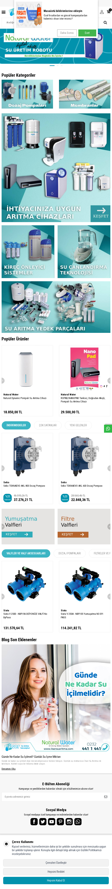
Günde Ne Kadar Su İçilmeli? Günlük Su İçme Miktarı (31, 759)
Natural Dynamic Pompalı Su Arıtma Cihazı (24, 400)
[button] (52, 65)
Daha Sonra (67, 32)
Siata (6, 612)
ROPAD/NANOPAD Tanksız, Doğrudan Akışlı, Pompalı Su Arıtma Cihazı (83, 402)
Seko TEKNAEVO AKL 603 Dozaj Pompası (81, 487)
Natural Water (11, 396)
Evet (87, 32)
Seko (6, 484)
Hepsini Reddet (56, 871)
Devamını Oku (9, 770)
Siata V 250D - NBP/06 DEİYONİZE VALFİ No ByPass (25, 618)
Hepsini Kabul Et (56, 880)
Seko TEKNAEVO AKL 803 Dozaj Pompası (24, 487)
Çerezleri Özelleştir (56, 862)
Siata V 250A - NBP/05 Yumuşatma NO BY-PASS (82, 618)
